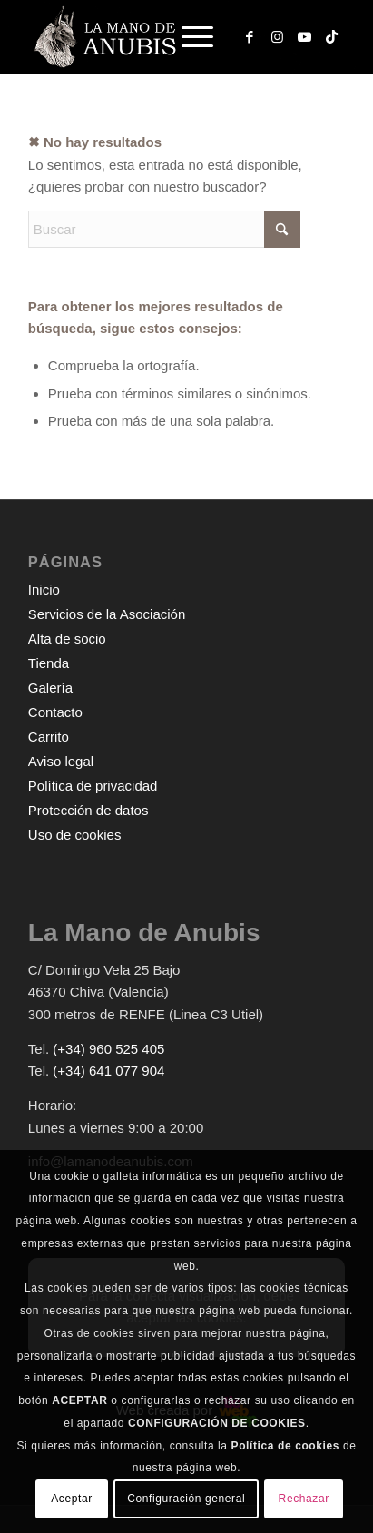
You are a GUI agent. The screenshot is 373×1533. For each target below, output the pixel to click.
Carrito (48, 736)
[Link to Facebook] (249, 37)
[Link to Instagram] (276, 37)
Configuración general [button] (186, 1498)
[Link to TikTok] (331, 37)
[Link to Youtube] (304, 37)
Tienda (48, 663)
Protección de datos (88, 810)
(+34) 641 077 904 (108, 1070)
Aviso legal (60, 761)
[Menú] (188, 37)
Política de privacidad (93, 785)
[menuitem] (199, 37)
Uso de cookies (75, 834)
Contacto (55, 712)
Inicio (44, 589)
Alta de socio (67, 638)
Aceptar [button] (72, 1498)
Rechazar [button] (304, 1498)
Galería (50, 687)
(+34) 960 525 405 (108, 1048)
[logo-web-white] (154, 37)
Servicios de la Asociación (106, 614)
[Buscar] (164, 229)
